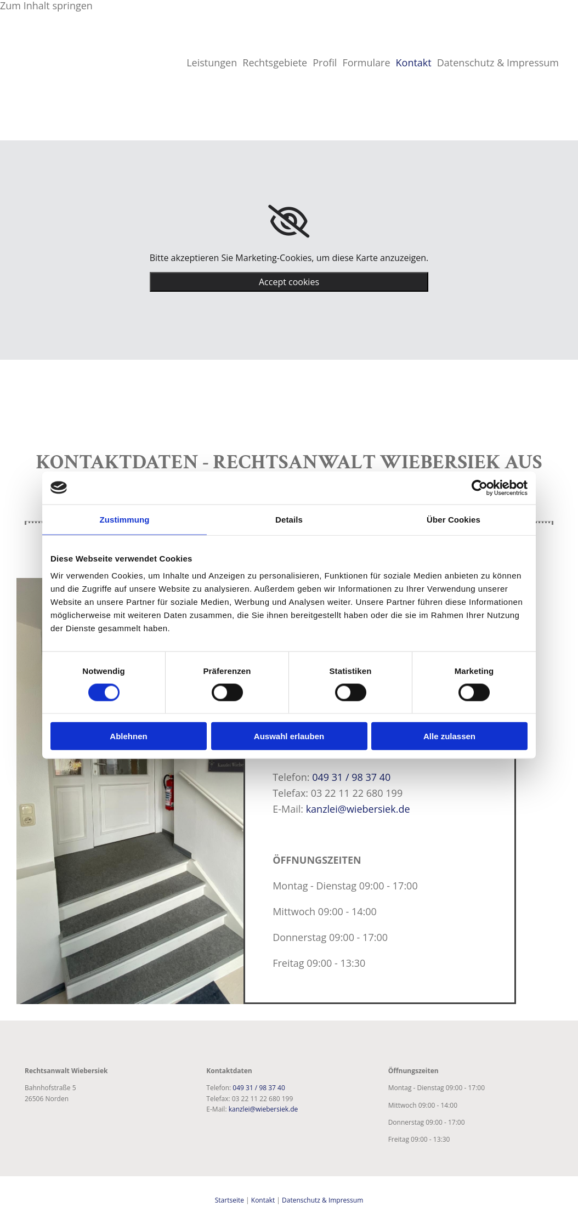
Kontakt (414, 62)
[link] (288, 221)
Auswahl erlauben (289, 736)
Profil (325, 62)
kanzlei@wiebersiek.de (358, 808)
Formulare (366, 62)
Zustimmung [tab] (125, 519)
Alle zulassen (449, 736)
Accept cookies (289, 282)
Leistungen (211, 62)
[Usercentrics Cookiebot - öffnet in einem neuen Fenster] (480, 487)
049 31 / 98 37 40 (351, 777)
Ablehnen (128, 736)
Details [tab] (289, 519)
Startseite (229, 1200)
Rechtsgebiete (274, 62)
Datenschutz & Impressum (498, 62)
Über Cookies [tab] (453, 519)
